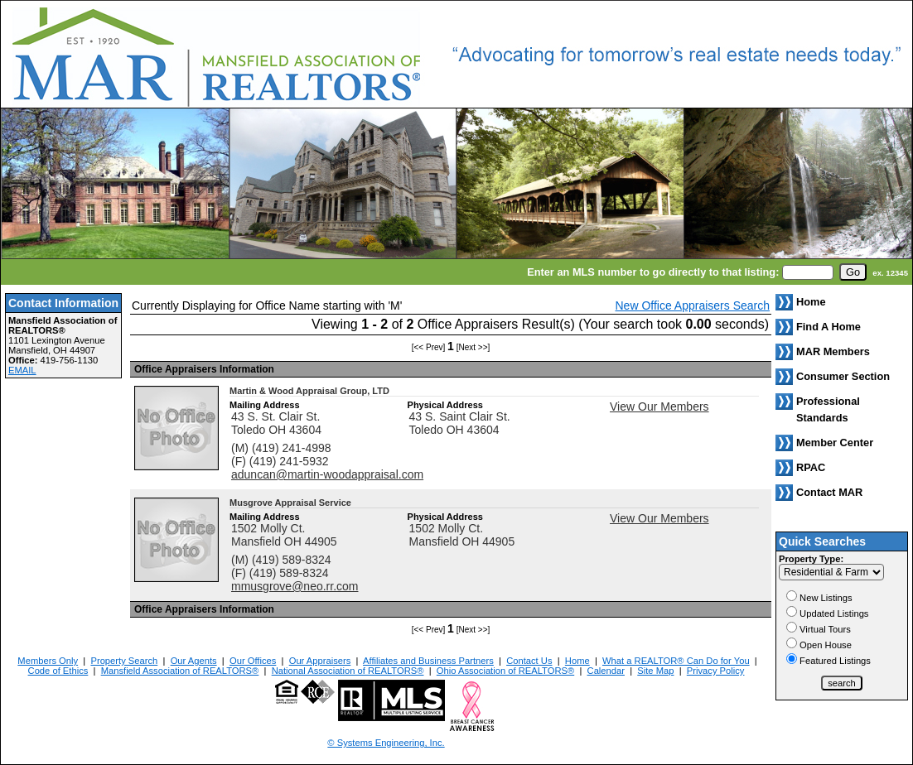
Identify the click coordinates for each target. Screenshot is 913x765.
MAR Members (833, 351)
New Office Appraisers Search (693, 305)
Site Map (655, 671)
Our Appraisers (320, 661)
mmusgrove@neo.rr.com (294, 586)
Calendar (606, 671)
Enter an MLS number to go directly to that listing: (653, 272)
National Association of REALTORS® (348, 671)
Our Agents (194, 661)
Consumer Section (843, 376)
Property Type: (811, 559)
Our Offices (252, 661)
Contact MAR (829, 492)
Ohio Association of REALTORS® (505, 671)
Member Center (834, 442)
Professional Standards (828, 409)
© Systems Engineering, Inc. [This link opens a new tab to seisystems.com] (385, 743)
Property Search (123, 661)
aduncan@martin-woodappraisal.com (327, 474)
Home (577, 661)
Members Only (47, 661)
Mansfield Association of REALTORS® (180, 671)
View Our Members (659, 406)
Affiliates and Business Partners (428, 661)
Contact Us (529, 661)
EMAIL (22, 370)
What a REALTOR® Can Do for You (676, 661)
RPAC (810, 467)
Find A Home (828, 326)
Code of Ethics (58, 671)
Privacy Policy (716, 671)
